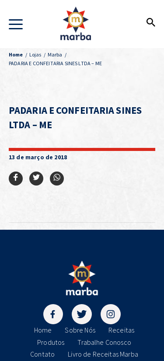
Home (43, 330)
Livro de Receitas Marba (103, 354)
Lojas (35, 54)
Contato (42, 354)
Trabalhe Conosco (104, 342)
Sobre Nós (80, 330)
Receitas (121, 330)
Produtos (50, 342)
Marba (55, 54)
